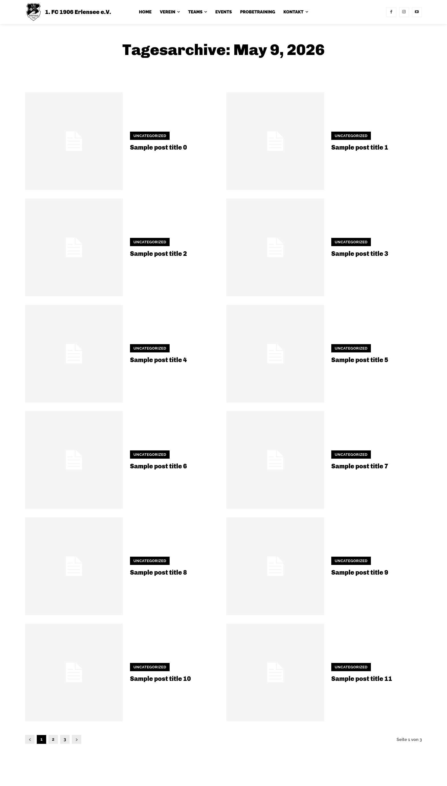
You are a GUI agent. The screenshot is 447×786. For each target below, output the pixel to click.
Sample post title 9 (359, 572)
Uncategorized (149, 136)
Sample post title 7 (359, 466)
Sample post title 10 (160, 679)
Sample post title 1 (359, 147)
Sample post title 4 (158, 360)
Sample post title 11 (361, 679)
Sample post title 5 (359, 360)
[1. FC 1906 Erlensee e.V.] (68, 12)
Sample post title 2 (158, 254)
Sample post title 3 (359, 254)
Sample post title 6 (158, 466)
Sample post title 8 (158, 572)
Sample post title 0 (158, 147)
